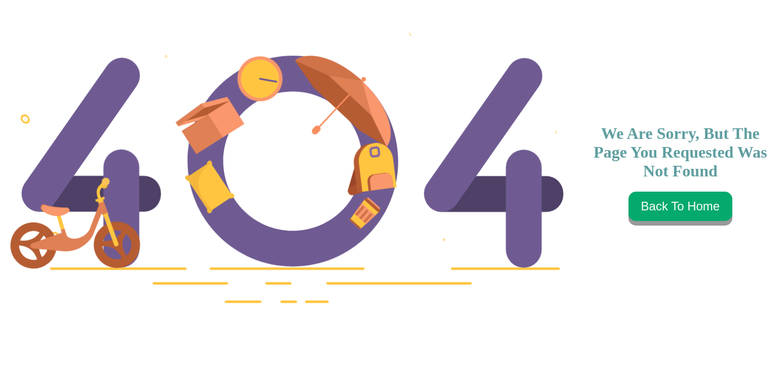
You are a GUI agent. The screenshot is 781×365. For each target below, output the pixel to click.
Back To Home (680, 206)
